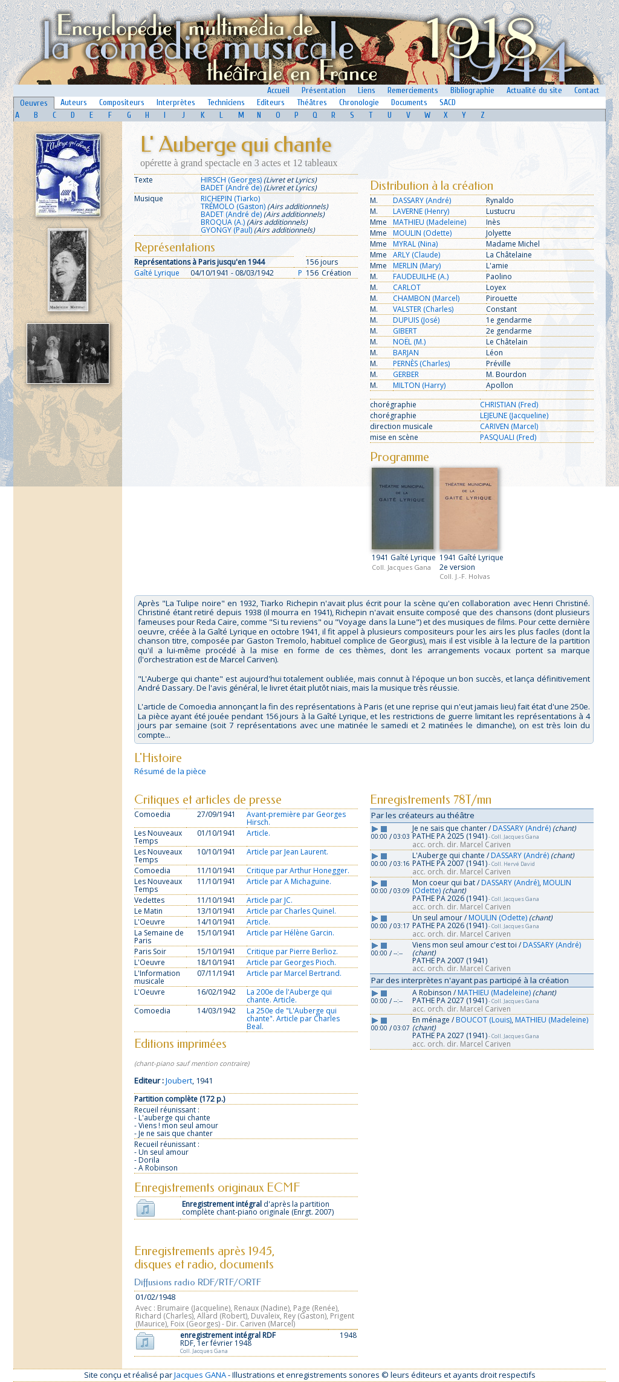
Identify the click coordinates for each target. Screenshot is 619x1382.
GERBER (406, 374)
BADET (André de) (231, 187)
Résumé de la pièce (170, 771)
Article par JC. (270, 900)
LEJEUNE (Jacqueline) (514, 415)
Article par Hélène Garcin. (290, 933)
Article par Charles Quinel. (291, 911)
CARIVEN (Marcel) (509, 426)
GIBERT (405, 331)
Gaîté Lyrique (157, 273)
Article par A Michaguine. (289, 881)
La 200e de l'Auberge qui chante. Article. (289, 996)
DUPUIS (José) (416, 320)
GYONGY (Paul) (226, 230)
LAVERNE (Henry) (421, 211)
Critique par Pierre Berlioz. (292, 951)
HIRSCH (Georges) (231, 180)
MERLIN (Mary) (417, 265)
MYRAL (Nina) (415, 244)
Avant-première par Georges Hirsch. (296, 818)
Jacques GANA (200, 1374)
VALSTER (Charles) (423, 309)
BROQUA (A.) (223, 222)
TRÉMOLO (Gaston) (233, 206)
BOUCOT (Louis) (483, 1020)
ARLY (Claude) (416, 255)
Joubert (179, 1080)
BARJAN (406, 352)
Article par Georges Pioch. (291, 962)
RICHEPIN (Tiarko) (230, 198)
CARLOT (407, 287)
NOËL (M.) (409, 342)
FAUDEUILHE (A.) (421, 276)
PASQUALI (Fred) (508, 437)
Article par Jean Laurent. (287, 852)
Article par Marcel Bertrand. (294, 973)
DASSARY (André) (422, 200)
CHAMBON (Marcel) (426, 298)
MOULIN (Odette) (422, 233)
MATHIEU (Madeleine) (429, 222)
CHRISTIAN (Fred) (509, 404)
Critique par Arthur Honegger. (298, 870)
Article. (258, 833)
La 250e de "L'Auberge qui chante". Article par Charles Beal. (293, 1019)
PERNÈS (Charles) (421, 363)
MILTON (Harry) (419, 385)
